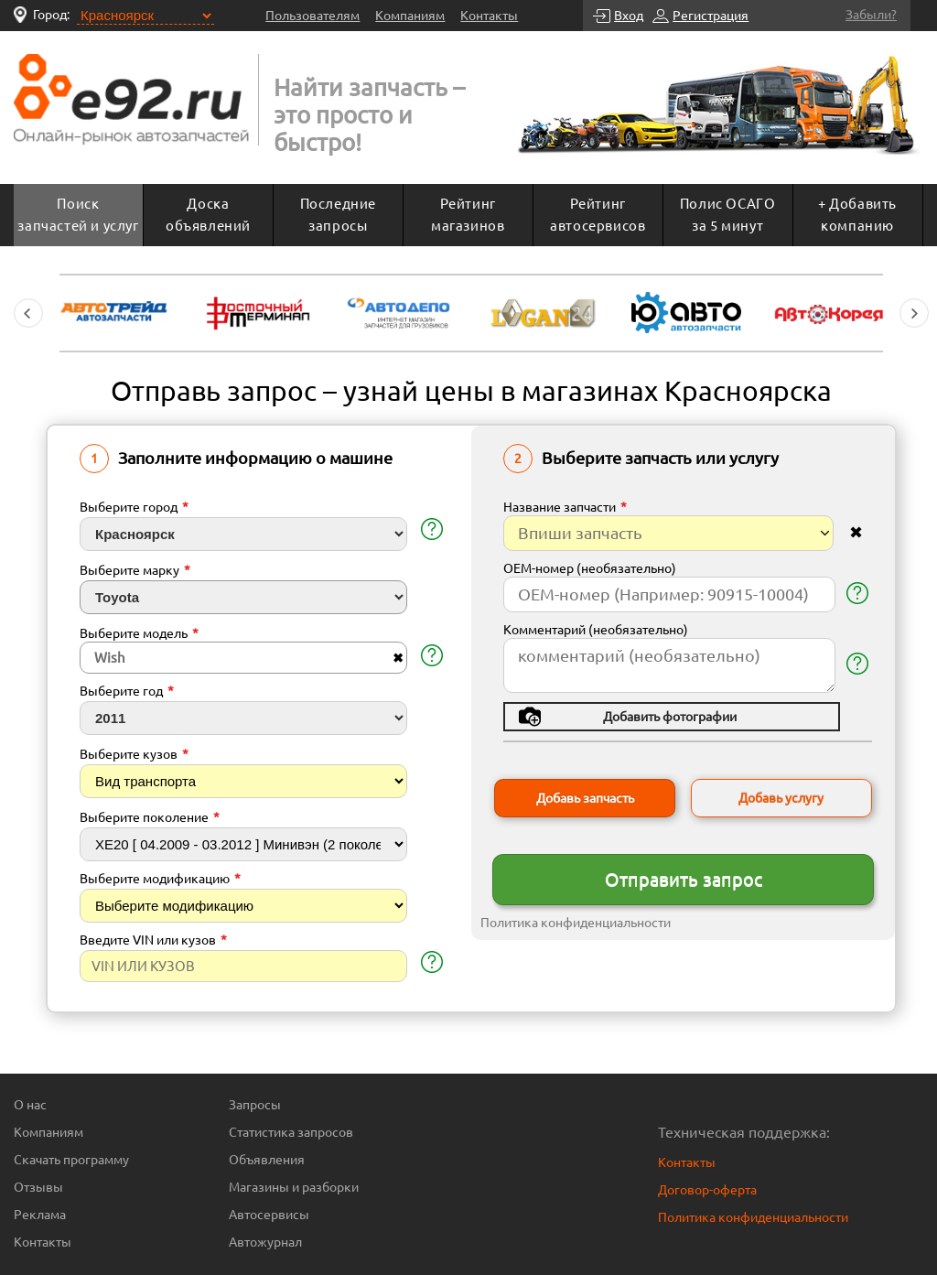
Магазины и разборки (294, 1187)
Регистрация (711, 15)
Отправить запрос (683, 879)
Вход (628, 15)
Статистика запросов (291, 1132)
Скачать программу (71, 1159)
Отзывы (38, 1187)
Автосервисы (269, 1214)
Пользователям (312, 15)
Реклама (40, 1214)
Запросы (255, 1104)
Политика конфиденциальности (575, 922)
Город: (51, 14)
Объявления (267, 1159)
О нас (30, 1104)
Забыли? (871, 14)
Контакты (489, 15)
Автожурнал (265, 1242)
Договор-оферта (707, 1190)
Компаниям (410, 15)
